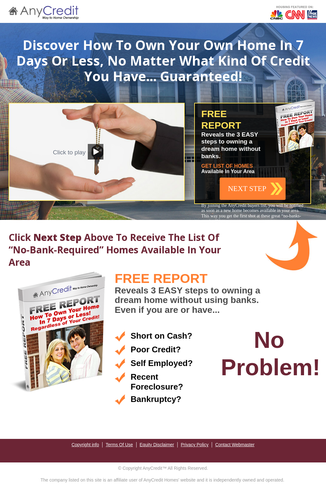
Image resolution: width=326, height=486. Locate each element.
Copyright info (85, 444)
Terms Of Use (119, 444)
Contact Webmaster (234, 444)
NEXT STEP (247, 189)
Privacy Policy (195, 444)
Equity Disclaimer (157, 444)
